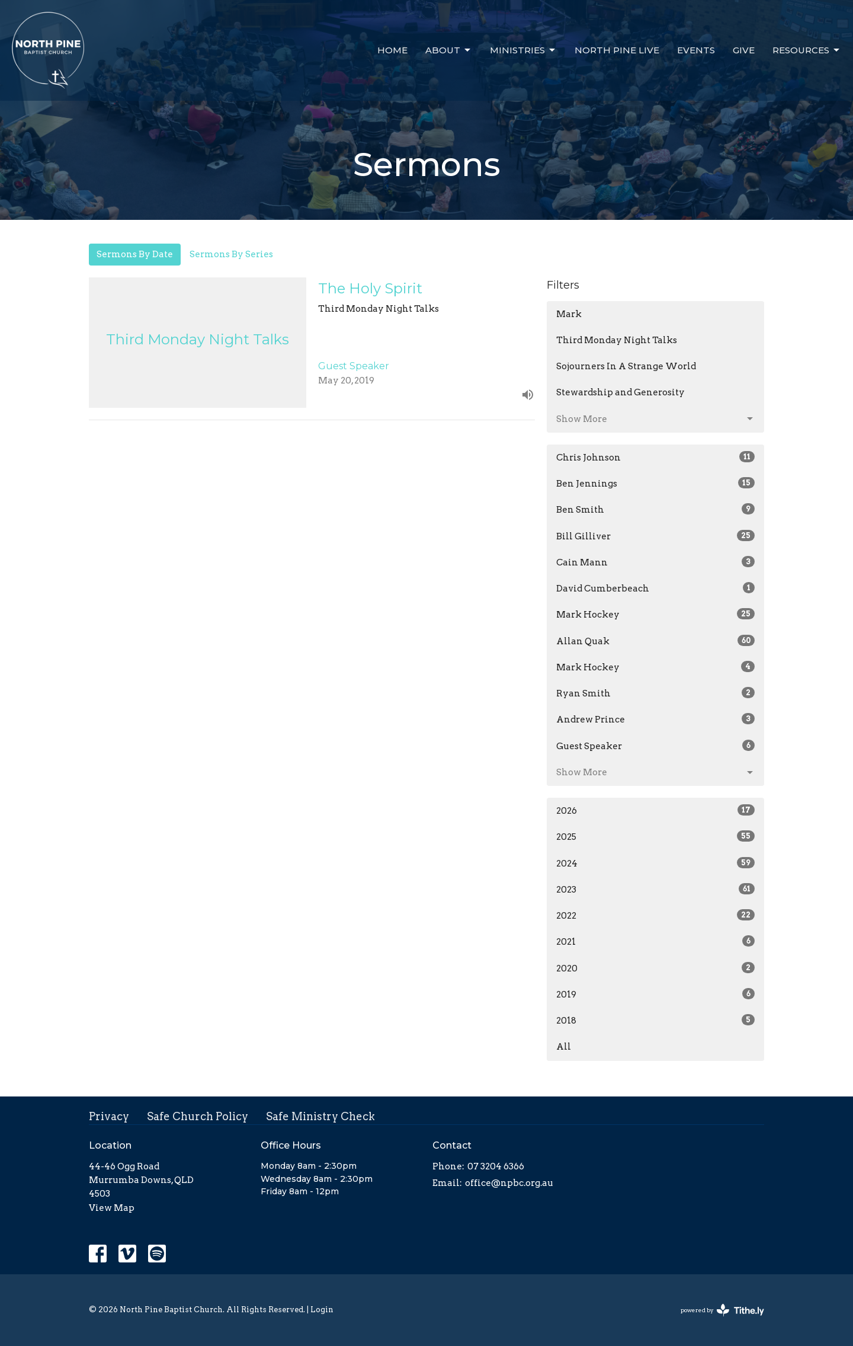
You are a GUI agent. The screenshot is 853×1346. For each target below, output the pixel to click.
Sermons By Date (135, 254)
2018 (655, 1020)
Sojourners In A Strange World (626, 366)
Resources (806, 50)
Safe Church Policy (197, 1116)
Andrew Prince (655, 719)
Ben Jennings (655, 483)
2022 (655, 915)
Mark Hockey (655, 614)
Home (392, 50)
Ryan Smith (655, 693)
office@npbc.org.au (509, 1183)
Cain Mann (655, 562)
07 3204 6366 (495, 1166)
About (448, 50)
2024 (655, 863)
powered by (722, 1310)
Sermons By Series (231, 254)
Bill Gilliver (655, 536)
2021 (655, 941)
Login (321, 1309)
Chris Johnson (655, 457)
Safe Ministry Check (320, 1116)
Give (744, 50)
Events (696, 50)
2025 (655, 836)
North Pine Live (617, 50)
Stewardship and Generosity (620, 392)
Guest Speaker (655, 746)
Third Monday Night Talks (616, 340)
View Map (111, 1208)
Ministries (523, 50)
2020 (655, 968)
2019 (655, 994)
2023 (655, 889)
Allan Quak (655, 641)
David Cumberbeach (655, 588)
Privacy (109, 1116)
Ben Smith (655, 509)
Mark (569, 314)
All (563, 1046)
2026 (655, 810)
